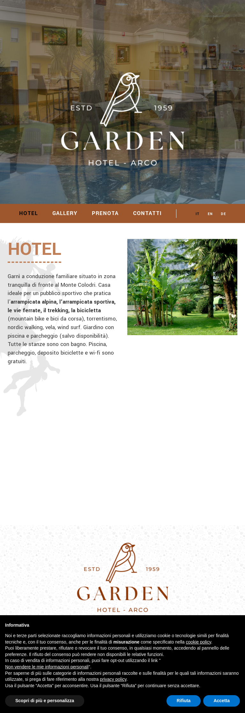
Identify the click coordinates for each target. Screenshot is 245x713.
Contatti (147, 213)
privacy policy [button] (113, 679)
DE (223, 214)
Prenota (105, 213)
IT (198, 214)
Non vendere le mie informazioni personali (46, 666)
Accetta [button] (221, 700)
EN (210, 214)
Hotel (28, 213)
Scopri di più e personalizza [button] (44, 700)
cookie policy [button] (198, 642)
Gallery (65, 213)
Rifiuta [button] (184, 700)
